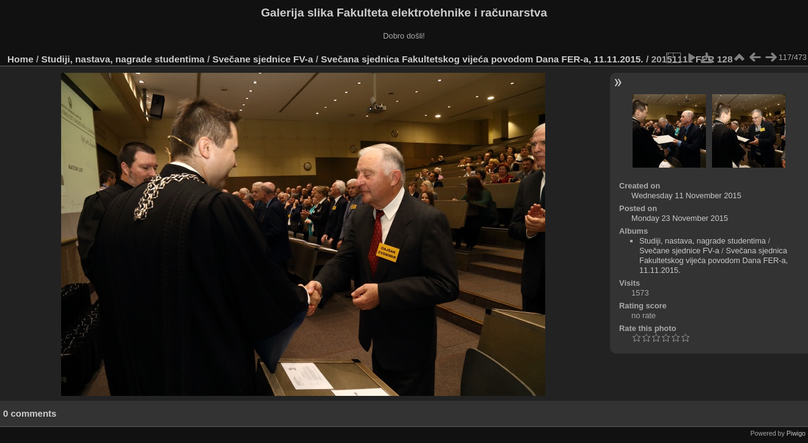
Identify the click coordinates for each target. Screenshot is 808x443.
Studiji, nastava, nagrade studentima (123, 59)
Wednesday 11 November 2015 (686, 195)
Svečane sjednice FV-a (262, 59)
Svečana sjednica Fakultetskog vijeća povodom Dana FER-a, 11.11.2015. (482, 59)
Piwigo (796, 433)
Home (20, 59)
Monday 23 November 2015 (679, 218)
